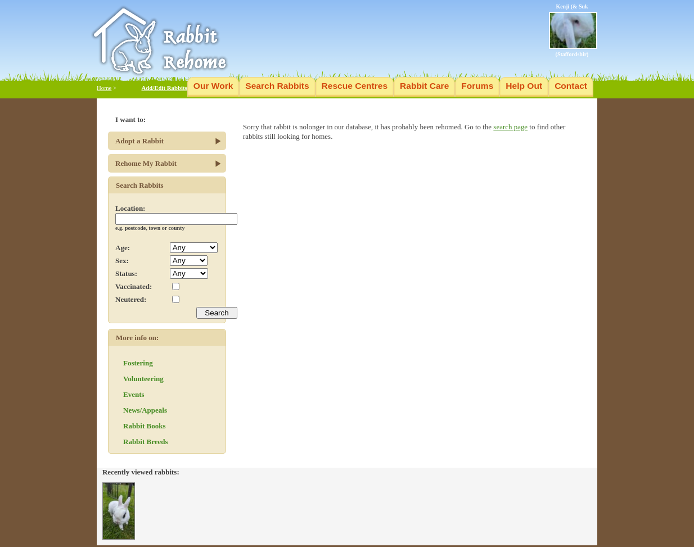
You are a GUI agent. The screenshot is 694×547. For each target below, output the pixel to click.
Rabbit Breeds (145, 441)
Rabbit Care (424, 86)
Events (134, 394)
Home (104, 87)
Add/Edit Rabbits (164, 87)
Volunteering (143, 378)
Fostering (138, 363)
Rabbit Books (144, 426)
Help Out (524, 86)
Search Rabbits (277, 86)
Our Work (213, 86)
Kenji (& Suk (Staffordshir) (573, 30)
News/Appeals (145, 410)
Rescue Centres (355, 86)
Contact (571, 86)
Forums (477, 86)
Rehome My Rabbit (146, 163)
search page (510, 127)
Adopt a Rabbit (139, 141)
